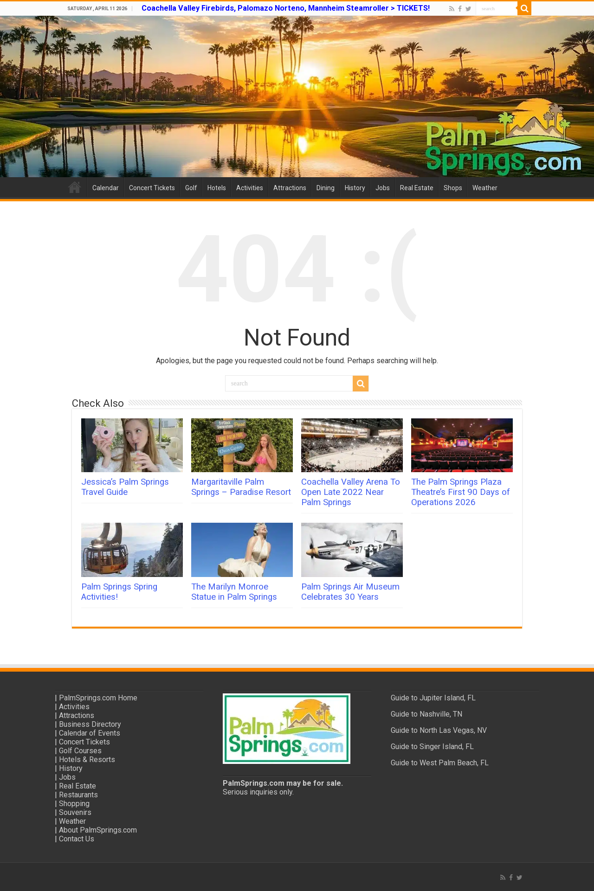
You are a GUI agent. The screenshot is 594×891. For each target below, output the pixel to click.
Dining (325, 188)
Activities (249, 188)
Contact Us (76, 838)
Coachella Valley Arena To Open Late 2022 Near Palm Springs (350, 492)
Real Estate (416, 188)
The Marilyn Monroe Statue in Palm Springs (234, 592)
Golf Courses (80, 750)
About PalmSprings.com (98, 830)
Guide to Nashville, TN (426, 714)
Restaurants (78, 794)
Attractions (289, 188)
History (355, 188)
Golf (191, 188)
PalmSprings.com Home (98, 697)
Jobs (382, 188)
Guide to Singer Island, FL (432, 746)
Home (75, 187)
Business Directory (90, 724)
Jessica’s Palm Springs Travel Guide (125, 487)
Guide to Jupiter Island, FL (433, 697)
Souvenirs (75, 812)
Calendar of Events (89, 733)
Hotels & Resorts (87, 759)
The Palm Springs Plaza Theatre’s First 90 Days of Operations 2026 (460, 492)
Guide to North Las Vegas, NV (439, 730)
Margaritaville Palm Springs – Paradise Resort (241, 487)
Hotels (216, 188)
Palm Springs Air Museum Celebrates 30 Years (350, 592)
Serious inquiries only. (258, 792)
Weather (484, 188)
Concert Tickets (152, 188)
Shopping (74, 803)
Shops (453, 188)
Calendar (105, 188)
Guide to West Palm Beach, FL (440, 762)
